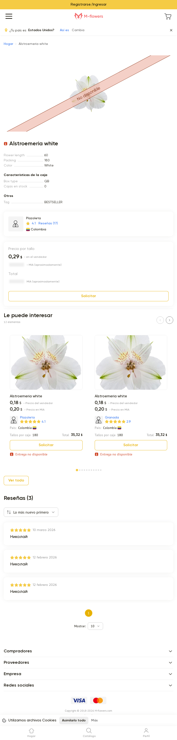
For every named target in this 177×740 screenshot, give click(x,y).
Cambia (78, 30)
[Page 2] (79, 470)
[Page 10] (98, 470)
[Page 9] (96, 470)
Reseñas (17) (48, 223)
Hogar (8, 44)
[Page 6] (89, 470)
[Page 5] (86, 470)
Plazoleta (33, 218)
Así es (64, 30)
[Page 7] (91, 470)
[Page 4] (84, 470)
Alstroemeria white (26, 396)
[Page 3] (82, 470)
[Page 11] (100, 470)
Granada (112, 417)
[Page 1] (77, 469)
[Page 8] (93, 470)
